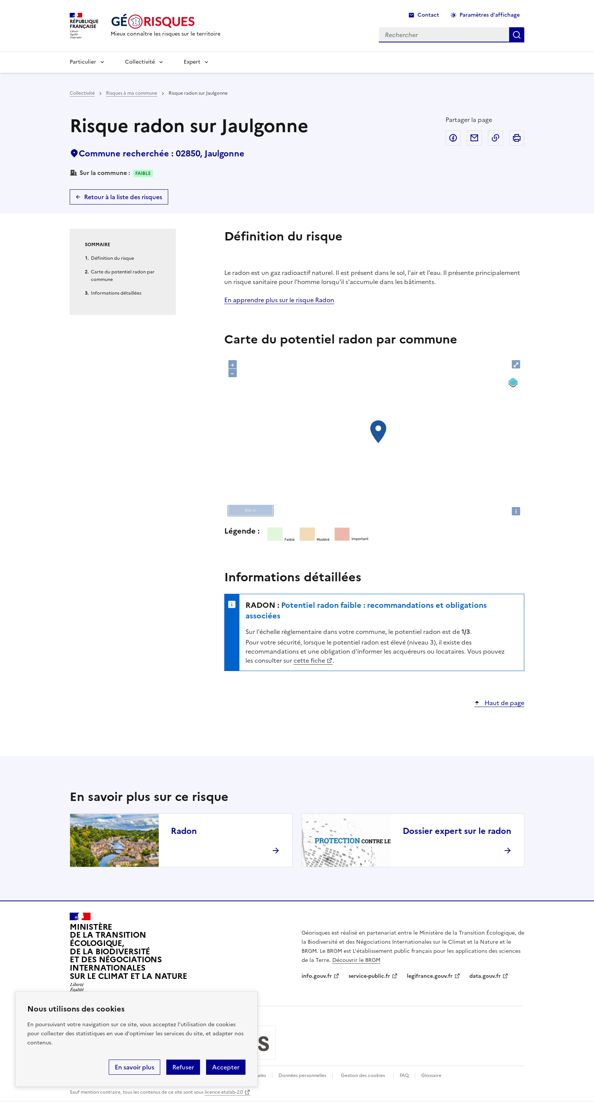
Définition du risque (112, 258)
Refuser (183, 1067)
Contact (428, 15)
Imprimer (516, 137)
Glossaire (431, 1075)
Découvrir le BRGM (356, 960)
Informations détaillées (116, 293)
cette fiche (309, 660)
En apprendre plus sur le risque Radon (279, 299)
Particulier (83, 62)
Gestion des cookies (363, 1075)
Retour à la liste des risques (123, 196)
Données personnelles (302, 1075)
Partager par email (474, 137)
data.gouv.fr (485, 976)
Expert (192, 62)
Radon (184, 831)
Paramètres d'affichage (490, 15)
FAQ (404, 1075)
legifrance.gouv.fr (430, 976)
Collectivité (140, 62)
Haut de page (503, 702)
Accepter (225, 1067)
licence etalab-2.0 (224, 1092)
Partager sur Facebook (453, 137)
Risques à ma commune (131, 93)
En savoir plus (134, 1067)
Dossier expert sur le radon (457, 831)
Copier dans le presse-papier (495, 137)
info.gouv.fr (317, 976)
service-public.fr (369, 976)
